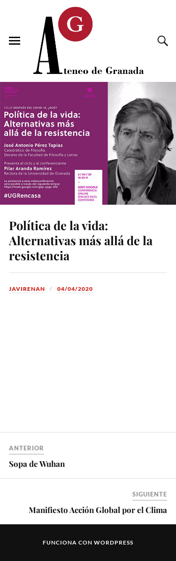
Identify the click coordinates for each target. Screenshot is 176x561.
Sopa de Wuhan (37, 463)
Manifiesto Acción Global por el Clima (98, 510)
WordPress (113, 542)
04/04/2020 (75, 288)
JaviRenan (27, 288)
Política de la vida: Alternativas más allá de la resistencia (81, 240)
